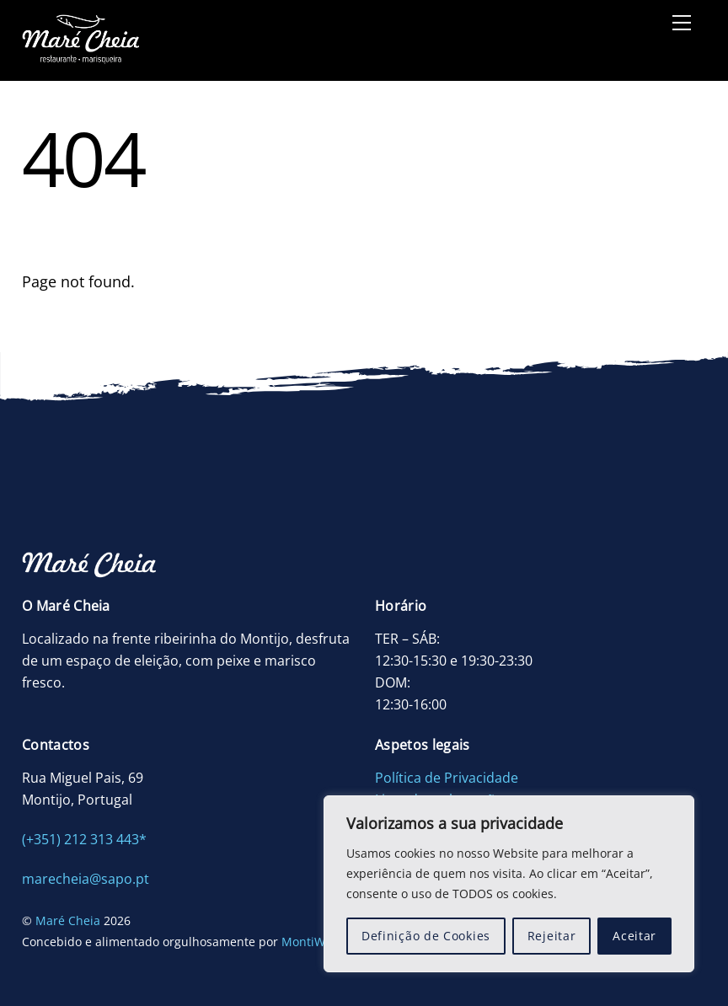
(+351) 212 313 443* (84, 839)
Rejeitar (551, 936)
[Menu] (682, 23)
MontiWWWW (319, 942)
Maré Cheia (67, 920)
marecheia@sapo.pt (85, 879)
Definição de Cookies (425, 936)
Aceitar (634, 936)
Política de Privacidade (446, 777)
